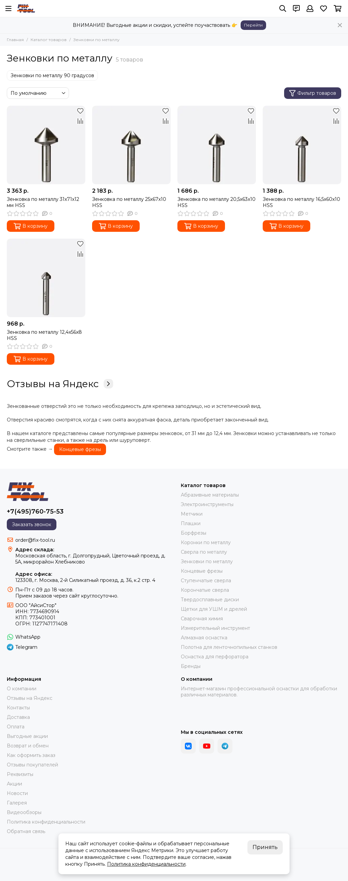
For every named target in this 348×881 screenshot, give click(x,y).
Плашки (191, 523)
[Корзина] (337, 8)
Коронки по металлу (206, 542)
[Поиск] (283, 8)
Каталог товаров (49, 39)
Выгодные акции (27, 736)
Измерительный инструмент (215, 628)
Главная (15, 39)
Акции (14, 784)
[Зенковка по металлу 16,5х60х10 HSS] (302, 145)
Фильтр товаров (312, 93)
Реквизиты (20, 774)
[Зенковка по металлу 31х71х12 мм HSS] (46, 145)
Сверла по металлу (204, 552)
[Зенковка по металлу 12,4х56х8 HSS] (46, 278)
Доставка (18, 717)
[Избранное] (323, 8)
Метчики (192, 514)
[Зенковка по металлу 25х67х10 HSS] (131, 145)
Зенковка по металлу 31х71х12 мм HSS (43, 202)
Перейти (253, 25)
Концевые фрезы (80, 449)
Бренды (191, 666)
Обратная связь (26, 831)
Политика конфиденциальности (46, 822)
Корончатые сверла (205, 590)
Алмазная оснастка (204, 638)
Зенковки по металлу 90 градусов (52, 75)
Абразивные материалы (210, 495)
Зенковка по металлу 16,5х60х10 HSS (301, 202)
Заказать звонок (31, 524)
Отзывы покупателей (32, 765)
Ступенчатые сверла (206, 580)
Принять (265, 847)
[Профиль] (310, 8)
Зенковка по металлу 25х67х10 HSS (129, 202)
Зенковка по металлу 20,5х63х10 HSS (216, 202)
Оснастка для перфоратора (214, 657)
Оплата (15, 727)
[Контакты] (296, 8)
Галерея (17, 803)
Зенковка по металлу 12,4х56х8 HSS (44, 335)
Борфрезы (193, 533)
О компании (21, 689)
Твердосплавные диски (210, 600)
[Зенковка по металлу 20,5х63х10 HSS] (216, 145)
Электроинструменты (207, 504)
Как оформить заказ (31, 755)
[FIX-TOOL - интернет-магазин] (26, 8)
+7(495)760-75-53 (35, 511)
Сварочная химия (202, 619)
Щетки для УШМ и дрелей (214, 609)
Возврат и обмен (28, 746)
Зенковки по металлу (207, 561)
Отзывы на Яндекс (60, 383)
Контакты (18, 708)
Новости (17, 793)
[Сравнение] (80, 121)
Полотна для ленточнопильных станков (229, 647)
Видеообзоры (24, 812)
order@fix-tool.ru (35, 540)
